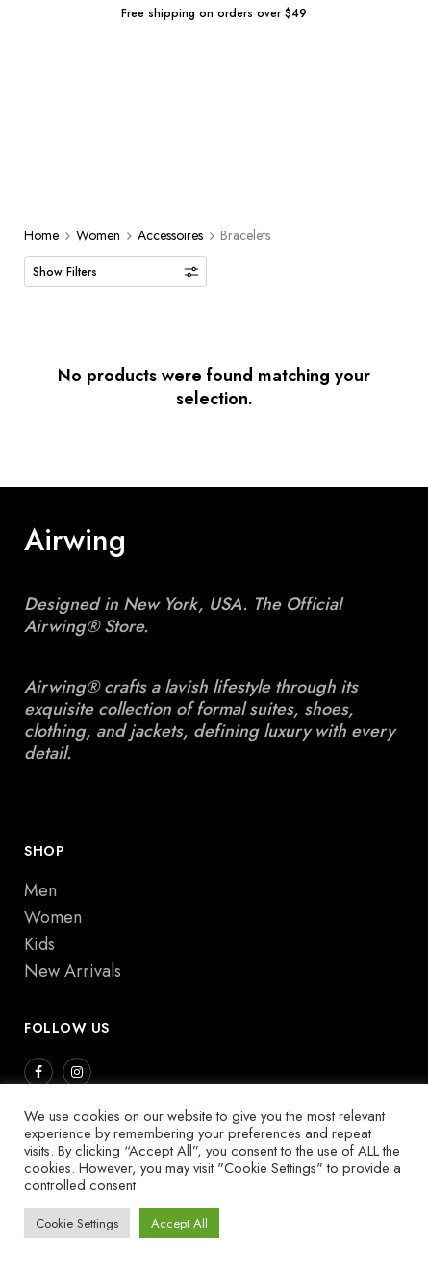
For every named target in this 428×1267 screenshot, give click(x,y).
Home (41, 235)
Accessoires (170, 235)
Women (98, 235)
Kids (39, 944)
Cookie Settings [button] (77, 1223)
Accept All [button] (179, 1223)
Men (40, 890)
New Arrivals (72, 971)
